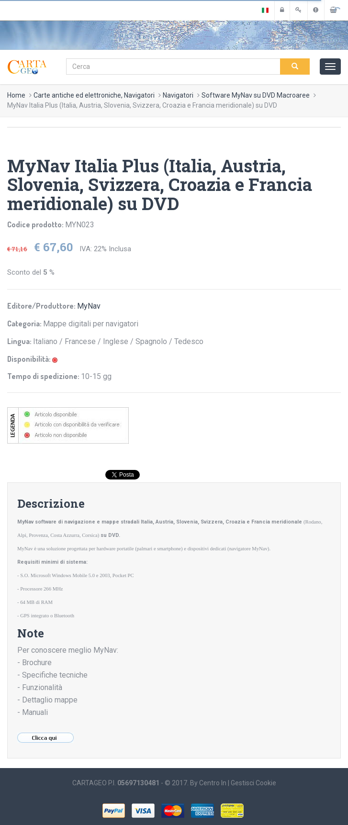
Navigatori (178, 95)
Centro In (212, 783)
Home (16, 95)
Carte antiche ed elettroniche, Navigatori (94, 95)
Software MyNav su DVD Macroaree (256, 95)
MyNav (89, 306)
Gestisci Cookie (253, 783)
